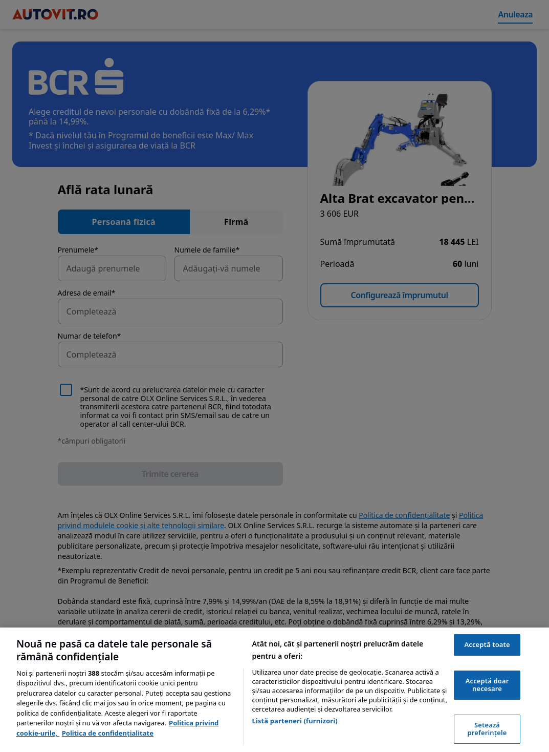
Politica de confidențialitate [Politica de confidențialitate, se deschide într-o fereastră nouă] (107, 733)
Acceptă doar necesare (487, 685)
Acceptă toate (487, 644)
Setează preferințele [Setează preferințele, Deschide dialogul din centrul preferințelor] (487, 729)
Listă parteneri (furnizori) (295, 720)
